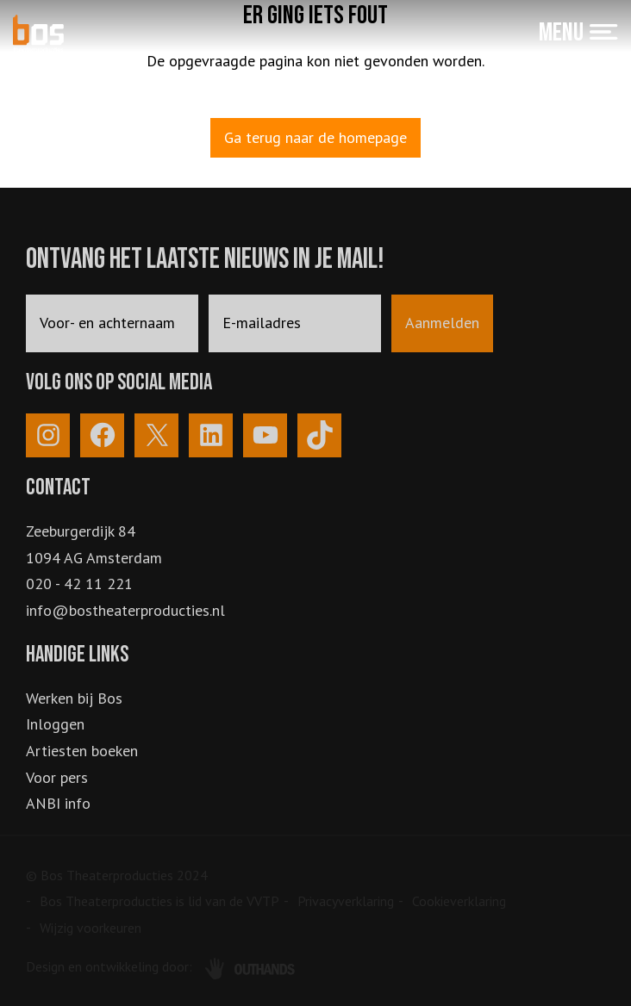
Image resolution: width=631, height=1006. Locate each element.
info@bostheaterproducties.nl (125, 610)
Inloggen (55, 724)
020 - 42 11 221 (79, 583)
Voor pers (57, 777)
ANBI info (58, 803)
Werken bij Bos (74, 698)
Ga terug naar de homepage (315, 137)
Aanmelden (442, 322)
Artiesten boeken (82, 751)
